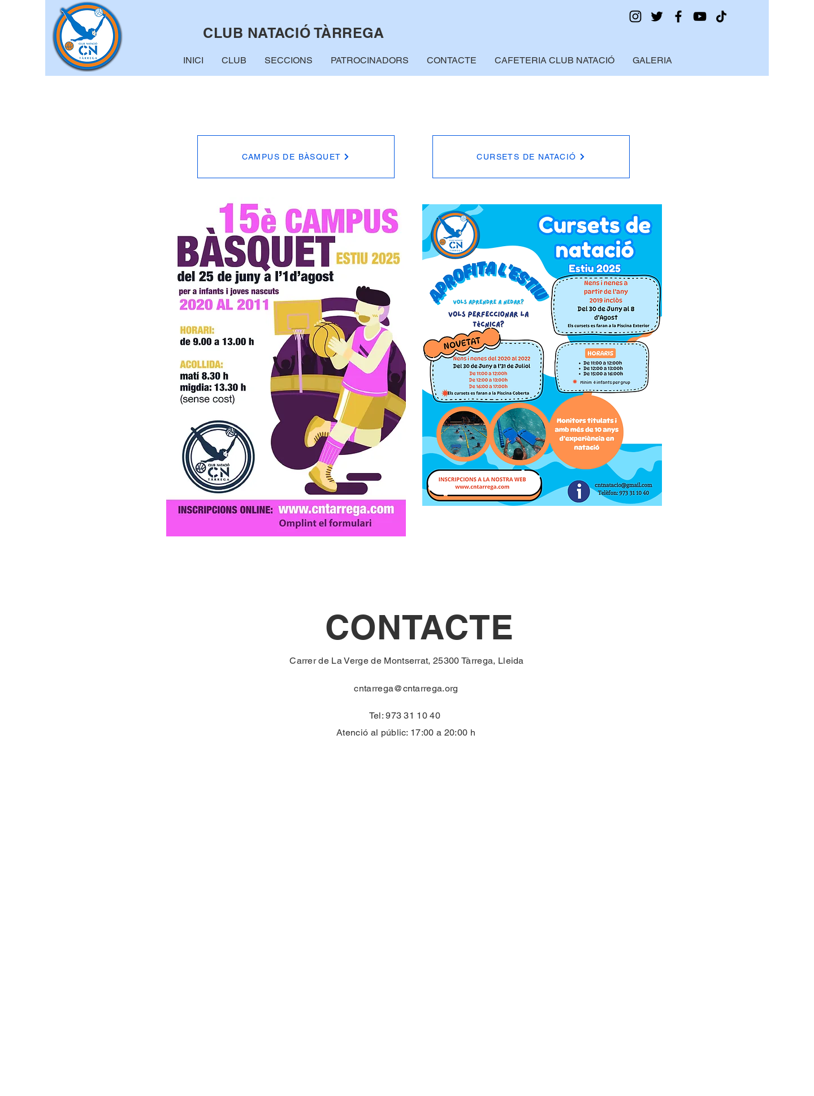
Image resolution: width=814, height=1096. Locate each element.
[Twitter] (657, 16)
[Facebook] (678, 16)
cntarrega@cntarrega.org (406, 688)
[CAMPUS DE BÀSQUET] (296, 156)
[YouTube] (700, 16)
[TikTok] (721, 16)
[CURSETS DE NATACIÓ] (531, 156)
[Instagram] (635, 16)
